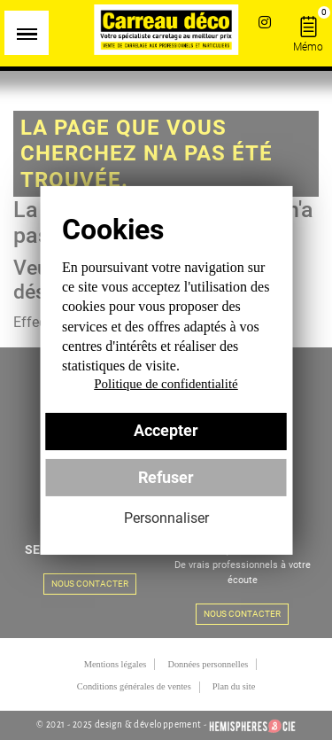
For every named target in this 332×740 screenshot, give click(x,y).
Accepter (166, 431)
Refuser (166, 478)
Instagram (264, 22)
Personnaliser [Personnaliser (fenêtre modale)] (166, 518)
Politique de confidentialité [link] (165, 384)
